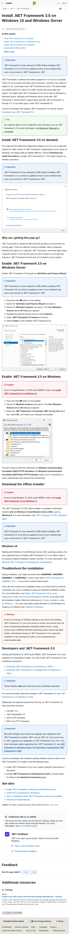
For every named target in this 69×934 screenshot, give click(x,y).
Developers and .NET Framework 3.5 (18, 112)
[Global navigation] (2, 3)
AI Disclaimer (7, 927)
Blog (33, 927)
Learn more (54, 805)
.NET (12, 9)
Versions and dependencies (18, 800)
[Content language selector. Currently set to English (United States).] (13, 921)
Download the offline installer (15, 48)
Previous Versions (21, 927)
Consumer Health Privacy (11, 931)
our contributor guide (28, 826)
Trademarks (43, 931)
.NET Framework (22, 9)
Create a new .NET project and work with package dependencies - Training (32, 897)
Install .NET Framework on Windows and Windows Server (31, 789)
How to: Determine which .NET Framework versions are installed (34, 796)
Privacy (53, 927)
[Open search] (58, 3)
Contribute (43, 927)
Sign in (64, 3)
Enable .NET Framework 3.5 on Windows (19, 45)
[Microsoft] (34, 3)
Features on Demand (34, 607)
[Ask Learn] (60, 9)
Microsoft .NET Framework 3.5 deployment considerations (27, 562)
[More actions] (65, 9)
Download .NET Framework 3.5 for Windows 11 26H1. (30, 667)
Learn (4, 9)
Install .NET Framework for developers (23, 793)
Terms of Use (31, 931)
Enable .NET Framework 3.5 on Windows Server (22, 42)
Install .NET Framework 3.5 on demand (18, 38)
